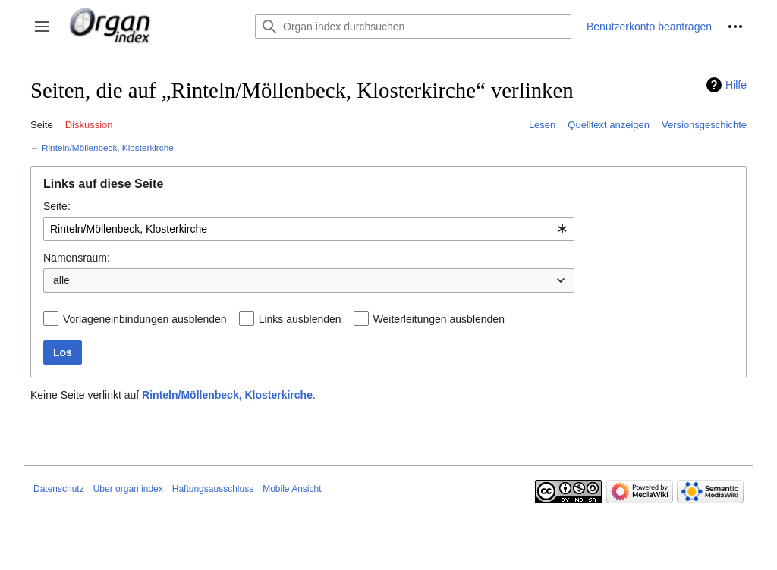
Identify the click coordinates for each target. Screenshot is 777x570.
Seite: (57, 206)
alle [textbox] (61, 280)
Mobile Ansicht (292, 489)
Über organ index (128, 489)
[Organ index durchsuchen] (413, 26)
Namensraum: (76, 258)
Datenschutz (58, 489)
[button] (41, 26)
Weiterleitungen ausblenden (439, 319)
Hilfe (736, 85)
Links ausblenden (300, 319)
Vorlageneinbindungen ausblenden (145, 319)
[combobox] (308, 229)
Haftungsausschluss (212, 489)
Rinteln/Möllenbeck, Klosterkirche (108, 147)
